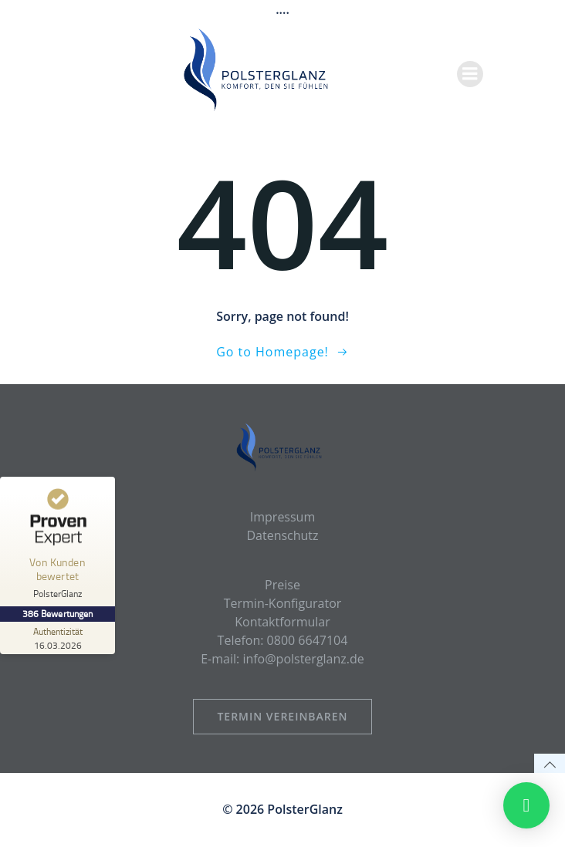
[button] (526, 805)
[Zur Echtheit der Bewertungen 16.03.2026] (58, 638)
